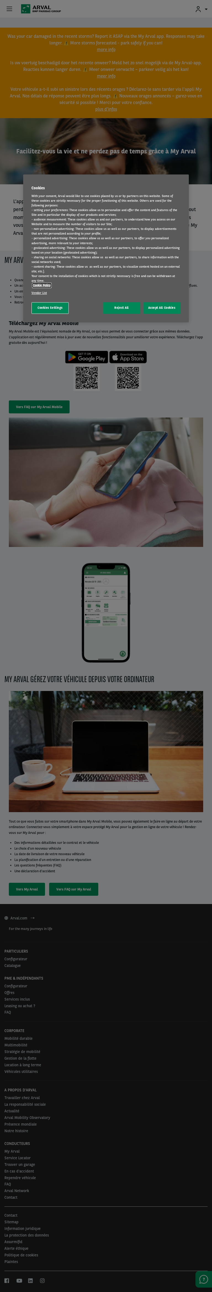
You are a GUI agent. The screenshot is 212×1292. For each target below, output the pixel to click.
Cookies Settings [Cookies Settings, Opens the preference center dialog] (50, 308)
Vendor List (39, 293)
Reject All (121, 308)
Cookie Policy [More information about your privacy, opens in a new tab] (42, 285)
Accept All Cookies (161, 308)
